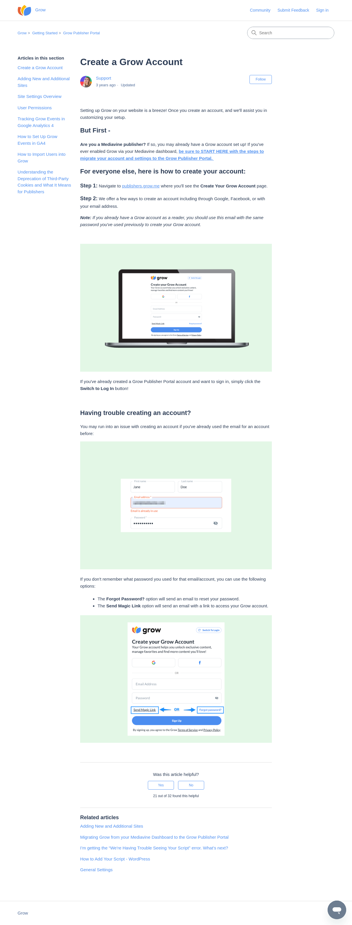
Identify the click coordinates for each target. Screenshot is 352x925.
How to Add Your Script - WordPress (115, 858)
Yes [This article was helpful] (161, 785)
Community (260, 10)
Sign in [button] (322, 10)
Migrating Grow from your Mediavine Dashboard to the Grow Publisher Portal (154, 837)
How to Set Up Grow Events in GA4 (38, 140)
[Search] (290, 33)
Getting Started (45, 33)
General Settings (96, 869)
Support (103, 78)
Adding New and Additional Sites (44, 82)
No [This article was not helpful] (191, 785)
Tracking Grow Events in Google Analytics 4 (41, 122)
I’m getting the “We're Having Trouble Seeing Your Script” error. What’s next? (154, 847)
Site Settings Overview (40, 96)
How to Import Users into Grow (42, 157)
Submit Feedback (293, 10)
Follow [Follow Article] (261, 79)
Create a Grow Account (40, 67)
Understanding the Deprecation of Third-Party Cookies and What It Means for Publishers (44, 181)
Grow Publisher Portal (81, 33)
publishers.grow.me (140, 185)
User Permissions (35, 107)
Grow (22, 33)
